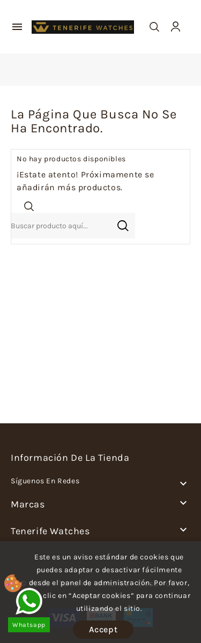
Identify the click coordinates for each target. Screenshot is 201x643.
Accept (103, 629)
